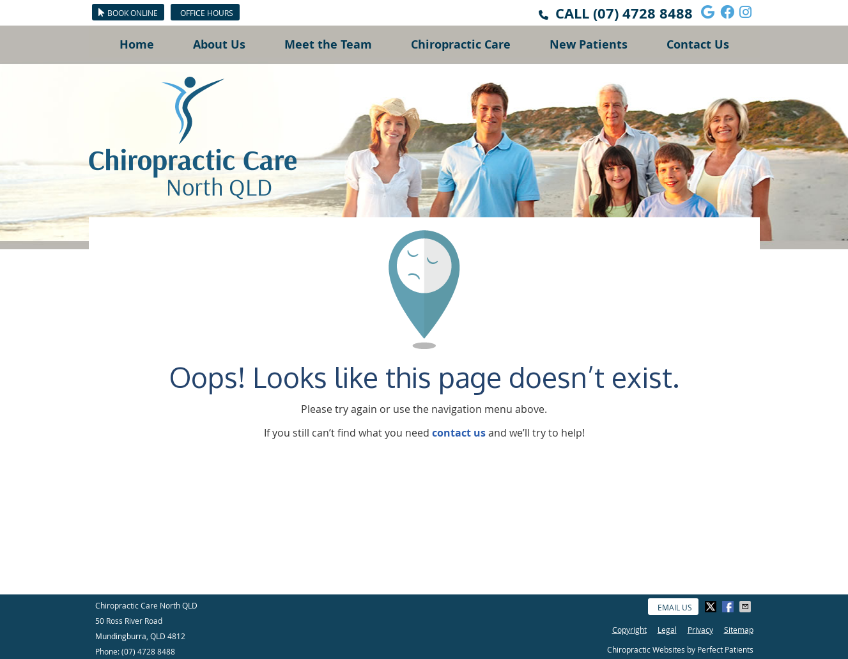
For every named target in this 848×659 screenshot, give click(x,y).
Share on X (712, 606)
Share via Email (746, 606)
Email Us (675, 607)
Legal (667, 629)
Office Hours (206, 13)
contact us (459, 433)
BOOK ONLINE (128, 13)
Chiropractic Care (461, 44)
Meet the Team (328, 44)
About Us (219, 44)
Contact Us (698, 44)
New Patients (589, 44)
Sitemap (738, 629)
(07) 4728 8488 (643, 13)
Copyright (629, 629)
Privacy (700, 629)
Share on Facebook (729, 606)
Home (136, 44)
